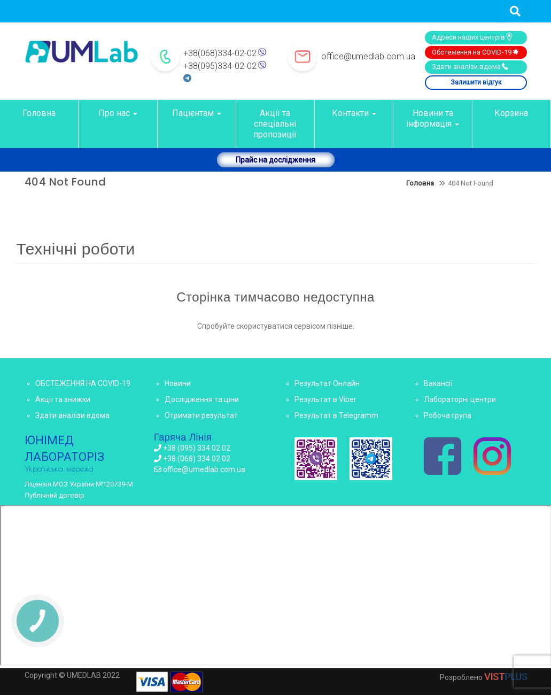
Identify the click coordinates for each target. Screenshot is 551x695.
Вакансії (438, 383)
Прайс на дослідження (275, 160)
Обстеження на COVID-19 (476, 52)
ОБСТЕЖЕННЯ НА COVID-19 (82, 383)
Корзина (511, 113)
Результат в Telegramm (336, 415)
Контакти (354, 113)
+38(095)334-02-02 (220, 66)
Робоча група (447, 415)
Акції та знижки (62, 399)
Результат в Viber (325, 399)
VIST (505, 676)
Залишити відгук (476, 82)
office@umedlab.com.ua (368, 56)
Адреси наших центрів (473, 37)
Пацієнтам (196, 113)
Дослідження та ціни (202, 399)
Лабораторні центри (460, 399)
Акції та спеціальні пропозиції (275, 124)
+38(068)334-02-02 (220, 53)
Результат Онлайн (327, 383)
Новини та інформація (432, 118)
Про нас (117, 113)
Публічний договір (54, 495)
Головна (39, 113)
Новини (178, 383)
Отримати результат (201, 415)
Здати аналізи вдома (470, 66)
